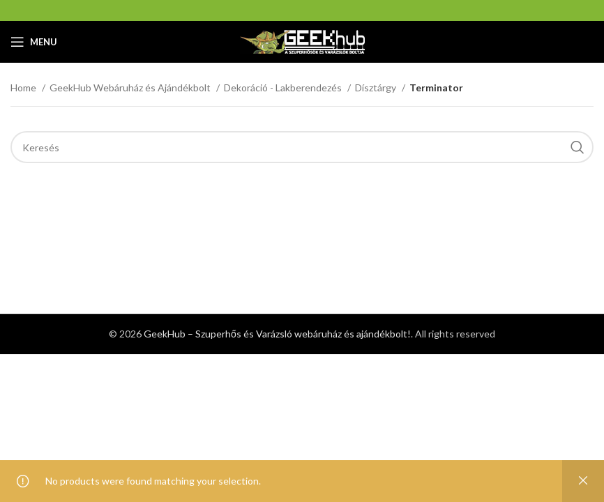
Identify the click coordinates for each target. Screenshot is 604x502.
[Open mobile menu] (33, 42)
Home (24, 87)
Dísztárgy (376, 87)
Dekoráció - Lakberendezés (284, 87)
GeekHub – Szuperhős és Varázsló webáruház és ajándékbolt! (277, 334)
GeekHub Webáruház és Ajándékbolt (131, 87)
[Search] (302, 147)
